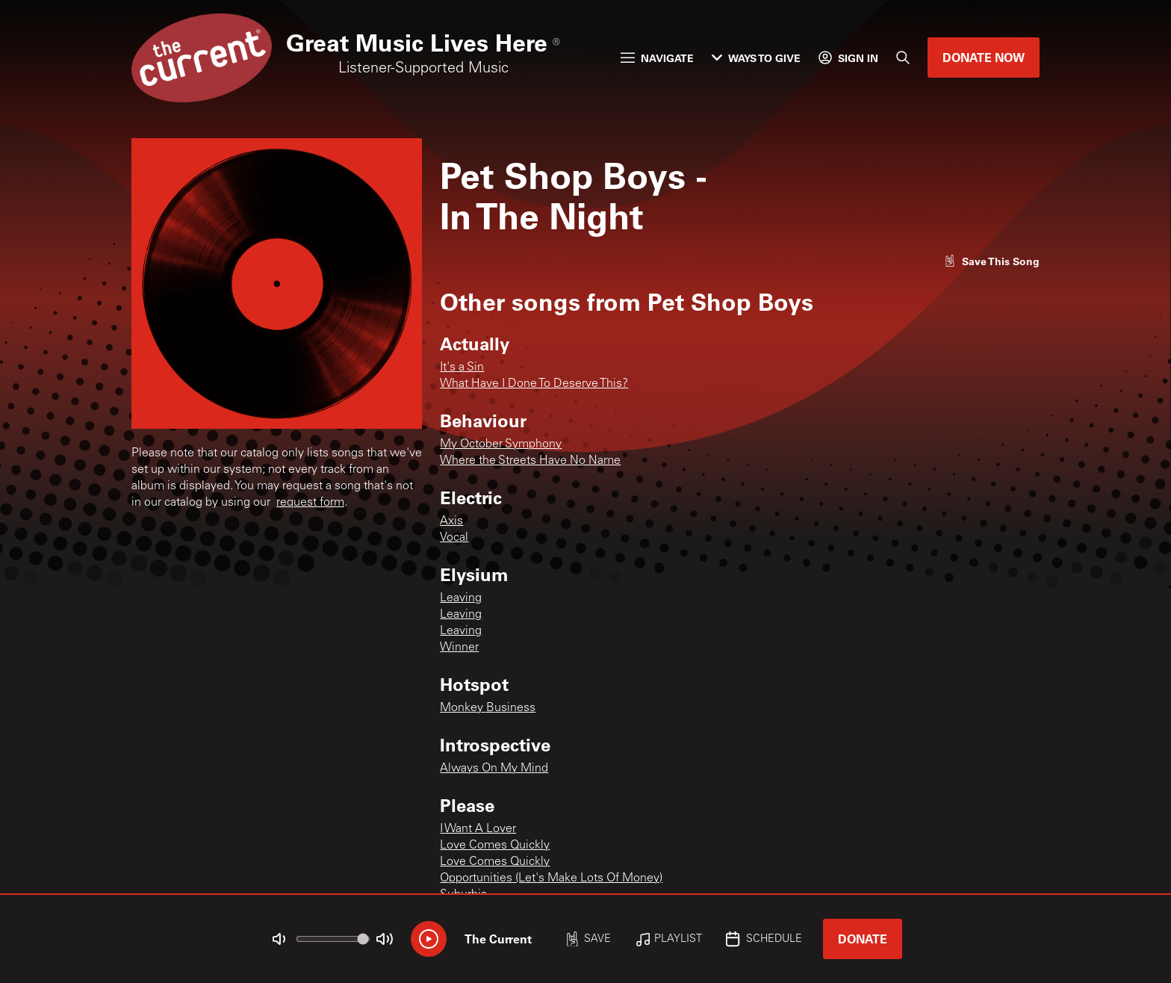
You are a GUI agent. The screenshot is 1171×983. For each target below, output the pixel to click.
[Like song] (992, 261)
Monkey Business (487, 708)
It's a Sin (462, 367)
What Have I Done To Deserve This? (534, 384)
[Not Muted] (279, 938)
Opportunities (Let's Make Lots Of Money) (551, 878)
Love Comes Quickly (495, 846)
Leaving (461, 598)
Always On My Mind (494, 769)
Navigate (657, 58)
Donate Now (983, 57)
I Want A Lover (478, 829)
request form (310, 503)
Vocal (454, 538)
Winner (459, 648)
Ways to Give (756, 58)
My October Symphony (501, 444)
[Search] (903, 57)
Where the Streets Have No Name (530, 461)
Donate (862, 938)
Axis (451, 521)
